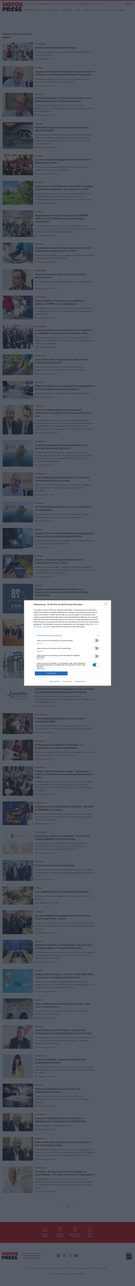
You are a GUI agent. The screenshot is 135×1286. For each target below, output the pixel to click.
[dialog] (67, 643)
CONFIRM (51, 673)
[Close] (107, 604)
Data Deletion (55, 681)
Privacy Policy (80, 681)
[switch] (96, 640)
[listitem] (68, 635)
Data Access (67, 681)
